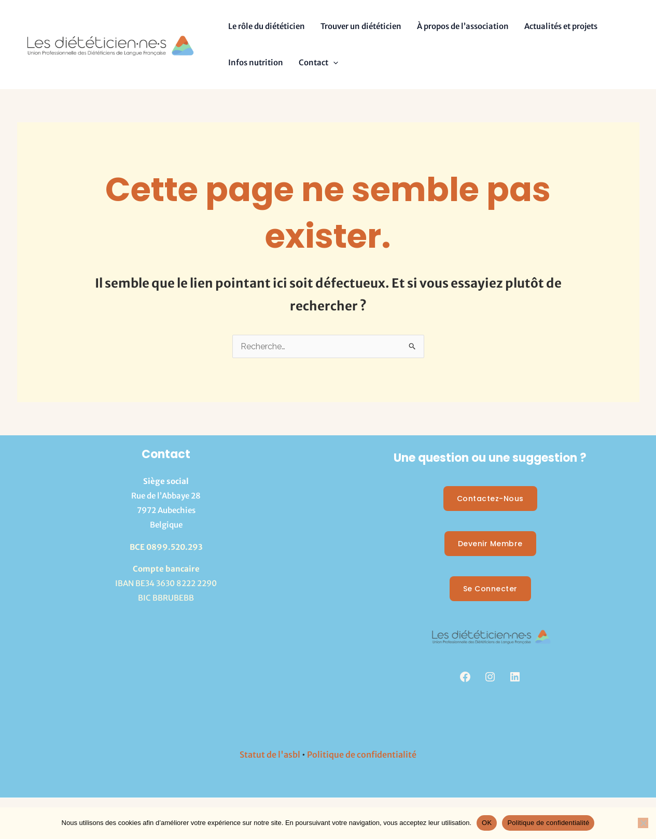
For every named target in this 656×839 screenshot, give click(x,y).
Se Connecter (490, 589)
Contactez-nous (490, 498)
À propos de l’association (463, 26)
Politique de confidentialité (361, 754)
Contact (318, 62)
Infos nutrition (255, 62)
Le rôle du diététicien (266, 26)
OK (487, 823)
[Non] (643, 823)
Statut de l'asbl (270, 754)
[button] (333, 62)
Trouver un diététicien (360, 26)
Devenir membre (490, 543)
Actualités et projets (560, 26)
